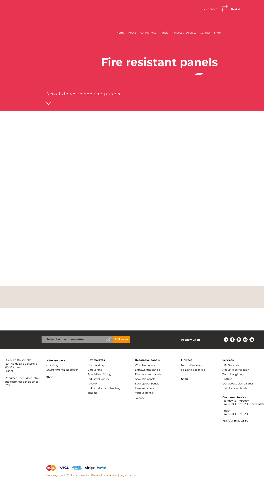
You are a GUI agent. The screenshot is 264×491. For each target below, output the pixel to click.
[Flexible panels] (153, 388)
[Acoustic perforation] (240, 370)
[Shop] (64, 377)
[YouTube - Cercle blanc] (245, 339)
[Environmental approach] (65, 370)
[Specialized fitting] (106, 374)
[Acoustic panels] (153, 379)
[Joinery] (153, 398)
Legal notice (128, 475)
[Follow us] (121, 339)
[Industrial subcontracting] (114, 388)
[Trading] (114, 393)
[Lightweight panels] (153, 370)
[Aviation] (106, 383)
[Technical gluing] (240, 374)
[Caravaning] (106, 370)
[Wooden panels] (153, 365)
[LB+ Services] (240, 365)
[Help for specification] (242, 388)
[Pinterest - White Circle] (238, 339)
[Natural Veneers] (199, 365)
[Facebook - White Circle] (232, 339)
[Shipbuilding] (106, 365)
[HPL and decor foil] (200, 370)
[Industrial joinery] (106, 379)
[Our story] (64, 365)
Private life (98, 475)
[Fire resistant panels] (153, 374)
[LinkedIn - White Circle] (226, 339)
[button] (225, 8)
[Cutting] (240, 379)
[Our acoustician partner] (240, 383)
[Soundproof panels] (153, 383)
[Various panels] (153, 393)
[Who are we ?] (64, 360)
